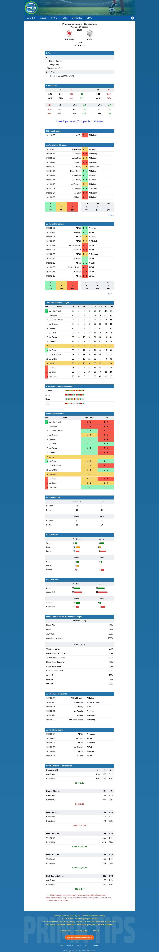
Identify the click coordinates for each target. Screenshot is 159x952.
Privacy (70, 945)
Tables (43, 18)
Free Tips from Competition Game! (79, 121)
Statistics (77, 18)
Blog (89, 18)
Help (61, 945)
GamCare (95, 931)
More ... (111, 215)
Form (64, 18)
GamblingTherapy (81, 931)
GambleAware (65, 931)
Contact (96, 945)
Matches (30, 18)
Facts (54, 18)
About (87, 945)
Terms (79, 945)
